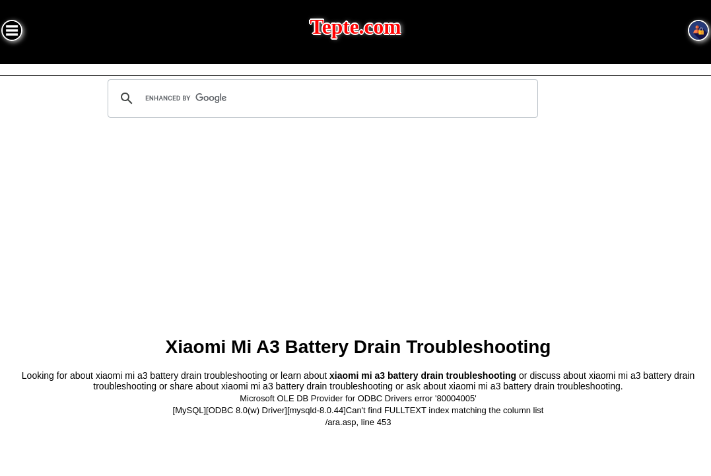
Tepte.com (355, 26)
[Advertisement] (358, 232)
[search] (320, 98)
